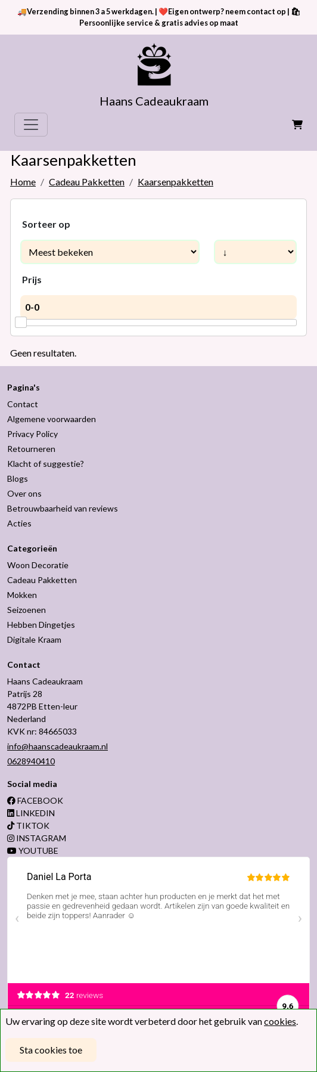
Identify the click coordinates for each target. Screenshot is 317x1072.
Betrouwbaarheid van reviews (62, 508)
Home (23, 181)
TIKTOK (28, 825)
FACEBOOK (35, 800)
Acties (19, 523)
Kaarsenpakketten (175, 181)
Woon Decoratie (38, 565)
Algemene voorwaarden (51, 419)
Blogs (17, 478)
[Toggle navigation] (31, 125)
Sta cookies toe (51, 1049)
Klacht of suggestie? (45, 463)
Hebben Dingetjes (41, 624)
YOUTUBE (32, 850)
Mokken (22, 595)
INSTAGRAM (36, 838)
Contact (22, 404)
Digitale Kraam (34, 639)
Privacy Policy (32, 434)
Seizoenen (26, 610)
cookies (280, 1021)
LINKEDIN (31, 813)
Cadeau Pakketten (87, 181)
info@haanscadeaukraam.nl (57, 746)
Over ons (24, 493)
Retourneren (31, 449)
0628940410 (31, 761)
